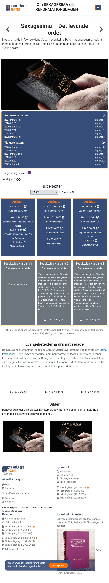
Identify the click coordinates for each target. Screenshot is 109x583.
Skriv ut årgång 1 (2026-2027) (18, 541)
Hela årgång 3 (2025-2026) (71, 487)
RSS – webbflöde (12, 522)
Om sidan (8, 488)
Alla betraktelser (66, 481)
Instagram (8, 501)
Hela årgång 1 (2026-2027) (71, 491)
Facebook (8, 498)
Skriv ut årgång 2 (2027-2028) (18, 544)
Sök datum (64, 471)
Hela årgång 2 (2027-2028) (71, 494)
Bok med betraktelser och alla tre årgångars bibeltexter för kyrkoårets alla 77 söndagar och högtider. (80, 522)
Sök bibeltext (65, 475)
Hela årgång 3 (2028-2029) (71, 497)
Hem (6, 484)
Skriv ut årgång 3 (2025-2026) (18, 538)
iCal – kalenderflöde (13, 518)
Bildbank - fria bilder (13, 549)
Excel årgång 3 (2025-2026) (17, 526)
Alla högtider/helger (68, 478)
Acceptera (58, 565)
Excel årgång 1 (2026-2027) (17, 530)
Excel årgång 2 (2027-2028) (17, 533)
